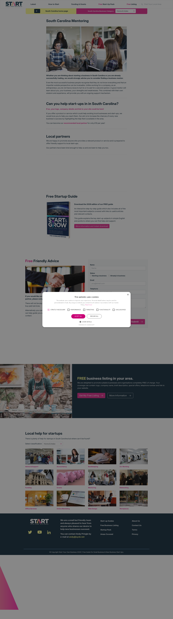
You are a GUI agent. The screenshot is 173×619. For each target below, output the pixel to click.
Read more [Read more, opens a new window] (88, 305)
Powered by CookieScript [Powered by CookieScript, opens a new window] (86, 325)
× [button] (128, 294)
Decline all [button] (94, 316)
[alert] (86, 309)
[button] (48, 310)
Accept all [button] (78, 316)
